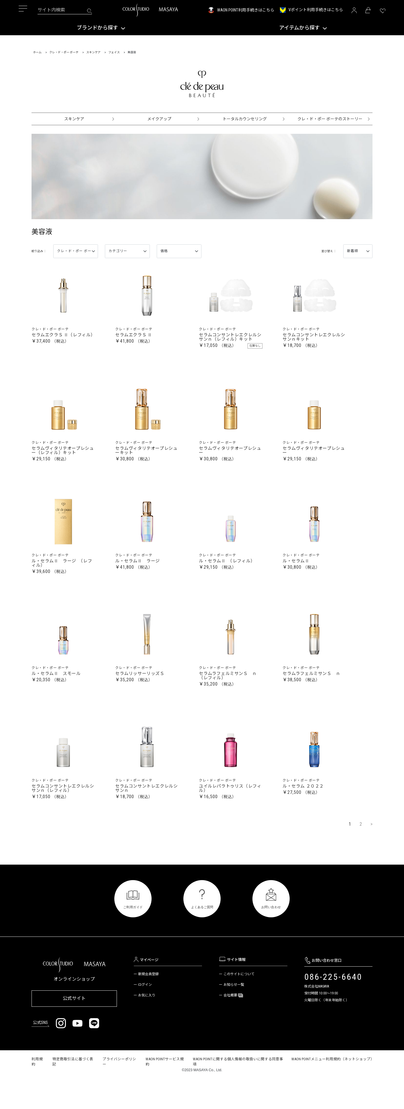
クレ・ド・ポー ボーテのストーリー (329, 119)
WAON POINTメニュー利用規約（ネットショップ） (332, 1089)
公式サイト (74, 1029)
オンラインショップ (74, 1011)
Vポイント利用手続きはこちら (316, 9)
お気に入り (146, 1028)
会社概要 (230, 1028)
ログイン (145, 1017)
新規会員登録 (148, 1006)
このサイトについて (238, 1006)
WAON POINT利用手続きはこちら (245, 10)
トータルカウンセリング (245, 119)
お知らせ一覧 (233, 1017)
